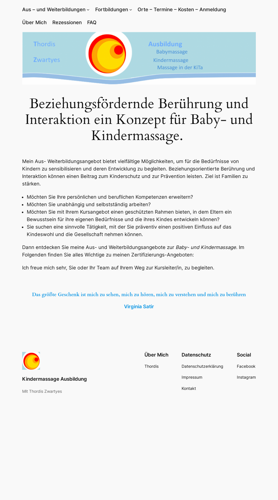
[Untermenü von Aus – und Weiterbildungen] (88, 9)
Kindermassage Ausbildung (54, 379)
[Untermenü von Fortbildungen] (130, 9)
